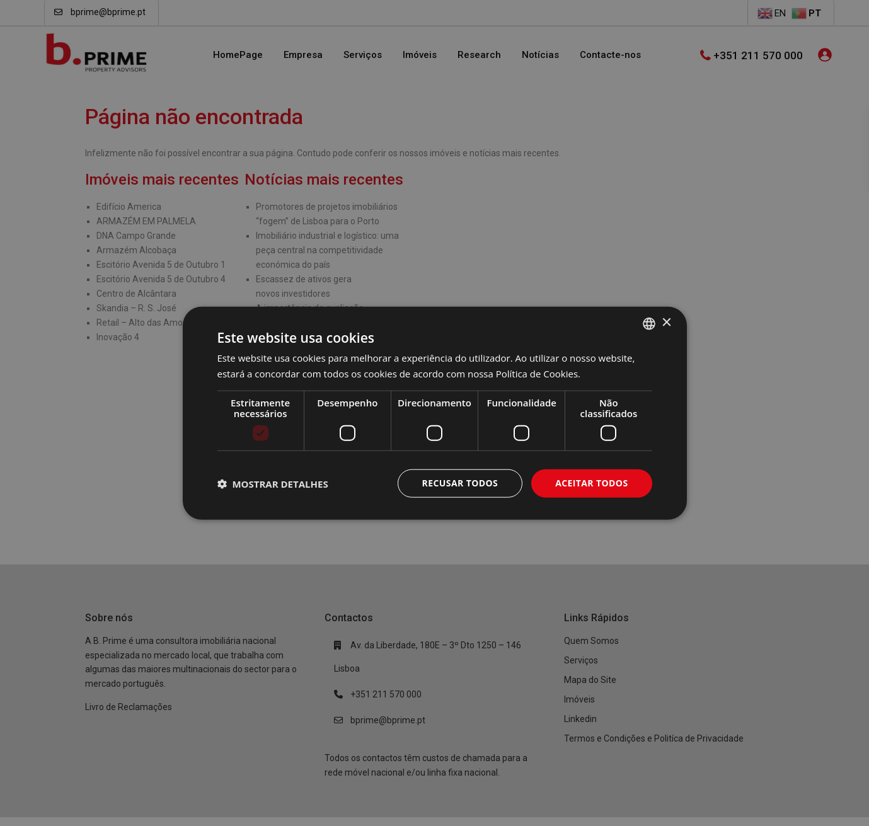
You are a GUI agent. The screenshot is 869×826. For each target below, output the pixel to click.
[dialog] (434, 413)
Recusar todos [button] (460, 483)
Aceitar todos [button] (591, 483)
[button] (272, 483)
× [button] (666, 323)
